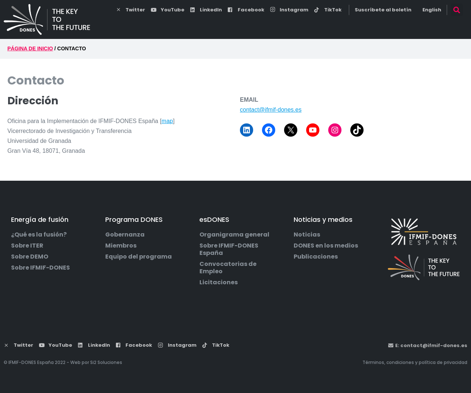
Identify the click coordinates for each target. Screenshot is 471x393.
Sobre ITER (27, 245)
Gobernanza (125, 234)
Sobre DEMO (29, 256)
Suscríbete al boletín (383, 9)
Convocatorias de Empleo (227, 267)
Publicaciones (316, 256)
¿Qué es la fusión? (39, 234)
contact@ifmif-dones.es (270, 110)
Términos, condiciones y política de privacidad (414, 362)
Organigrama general (234, 234)
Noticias (307, 234)
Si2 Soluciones (106, 362)
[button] (457, 10)
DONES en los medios (326, 245)
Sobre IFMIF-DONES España (228, 249)
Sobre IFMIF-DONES (40, 267)
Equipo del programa (138, 256)
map (167, 121)
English (431, 9)
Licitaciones (218, 282)
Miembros (121, 245)
